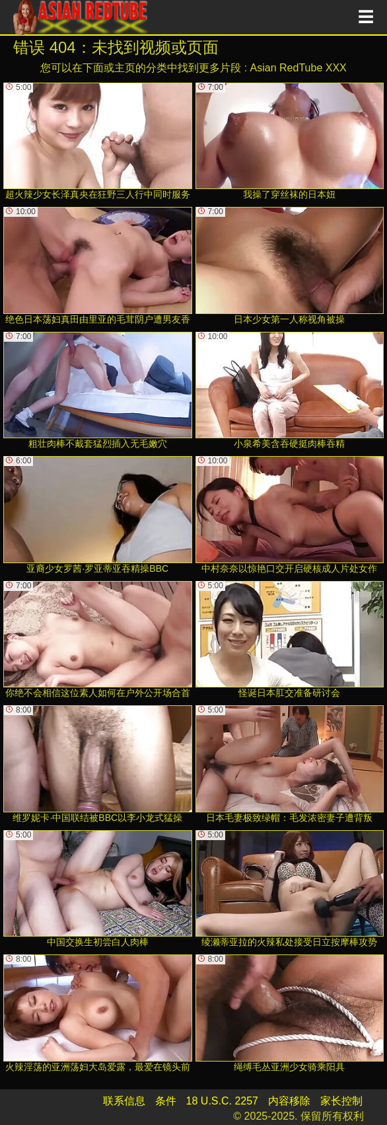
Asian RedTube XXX (298, 67)
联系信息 (124, 1100)
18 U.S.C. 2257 (222, 1100)
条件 (165, 1100)
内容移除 (289, 1100)
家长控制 (341, 1100)
